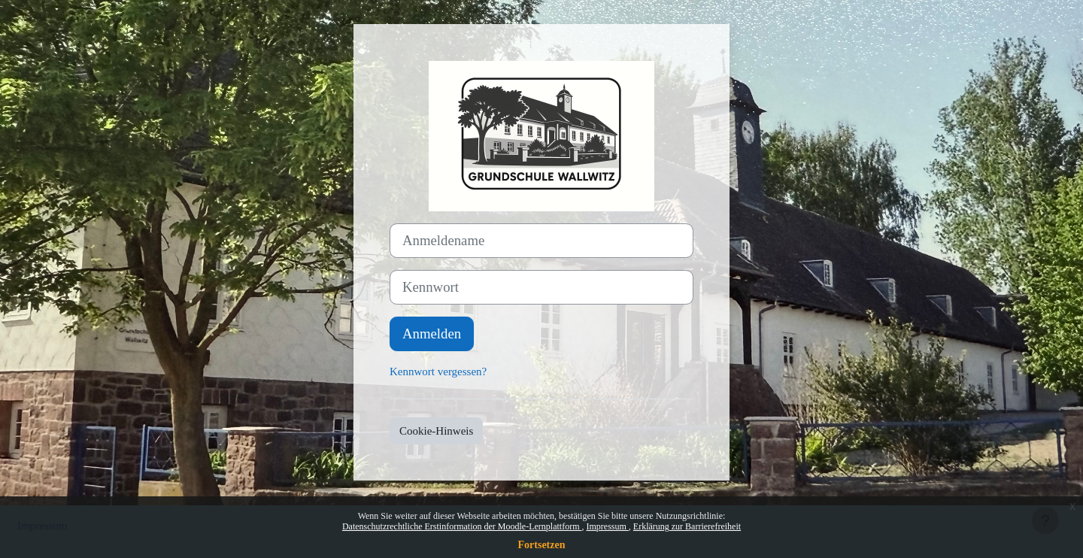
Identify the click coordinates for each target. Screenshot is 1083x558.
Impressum (607, 526)
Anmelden (431, 333)
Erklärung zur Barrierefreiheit (687, 526)
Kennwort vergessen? (438, 371)
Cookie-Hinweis (436, 431)
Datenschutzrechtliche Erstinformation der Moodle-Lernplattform (462, 526)
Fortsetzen (542, 544)
